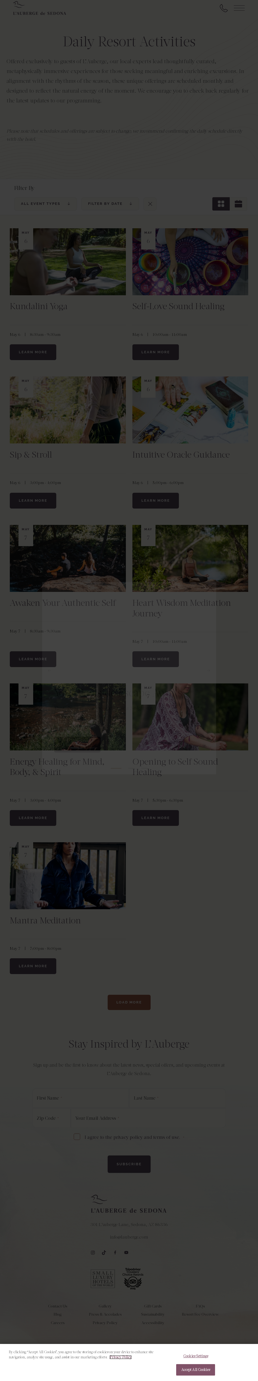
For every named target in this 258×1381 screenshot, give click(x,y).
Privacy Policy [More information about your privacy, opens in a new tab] (121, 1361)
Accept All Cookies (195, 1373)
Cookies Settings (195, 1360)
